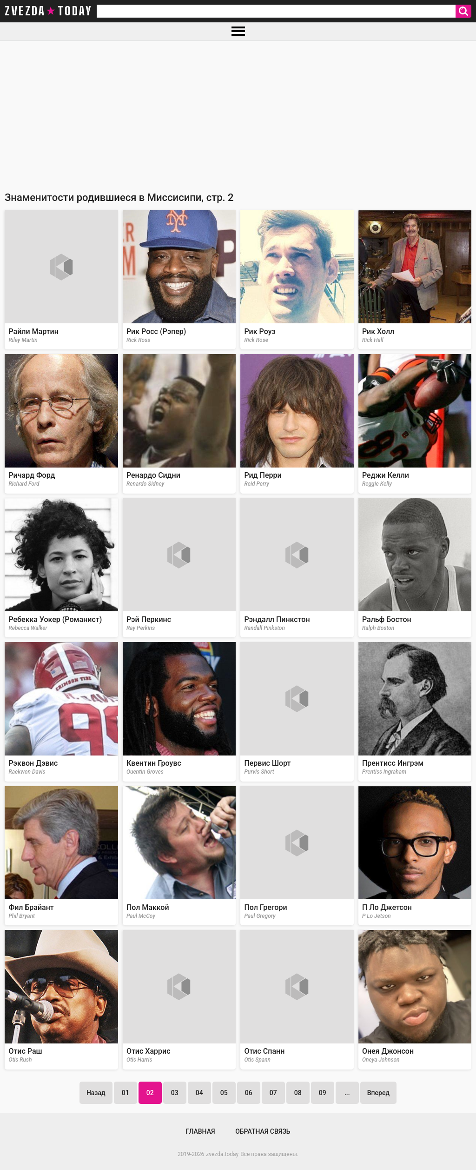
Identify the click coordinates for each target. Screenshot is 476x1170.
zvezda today (48, 11)
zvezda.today (222, 1154)
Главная (200, 1131)
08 (298, 1092)
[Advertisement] (238, 111)
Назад (96, 1092)
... (347, 1092)
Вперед (378, 1092)
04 (199, 1092)
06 (248, 1092)
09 (322, 1092)
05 (224, 1092)
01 (125, 1092)
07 (273, 1092)
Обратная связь (262, 1131)
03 (174, 1092)
